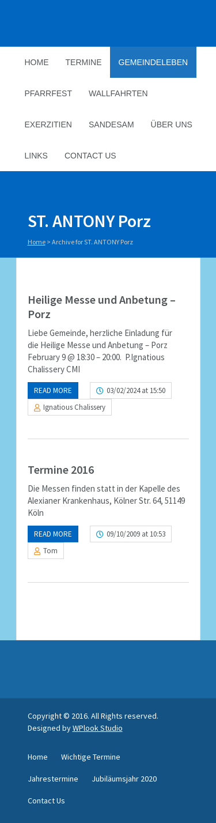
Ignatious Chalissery (74, 407)
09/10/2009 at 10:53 (136, 534)
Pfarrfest (48, 93)
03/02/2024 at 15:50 (136, 390)
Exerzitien (48, 124)
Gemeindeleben (153, 62)
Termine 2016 (61, 469)
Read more (53, 390)
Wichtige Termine (90, 757)
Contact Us (90, 155)
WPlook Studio (98, 728)
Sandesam (111, 124)
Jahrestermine (53, 778)
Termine (84, 62)
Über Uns (171, 124)
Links (36, 155)
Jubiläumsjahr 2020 (124, 778)
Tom (50, 551)
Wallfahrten (118, 93)
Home (37, 62)
